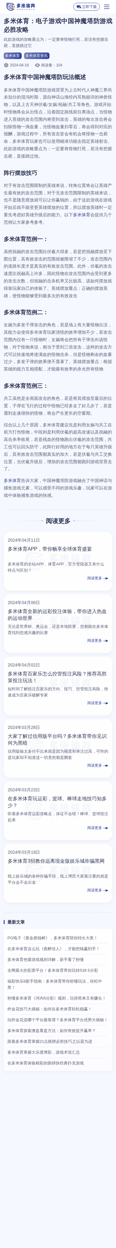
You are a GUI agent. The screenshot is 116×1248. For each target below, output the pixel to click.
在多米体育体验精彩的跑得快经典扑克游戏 (45, 1063)
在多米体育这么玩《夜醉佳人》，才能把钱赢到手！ (53, 948)
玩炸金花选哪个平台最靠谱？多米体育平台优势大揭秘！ (57, 1019)
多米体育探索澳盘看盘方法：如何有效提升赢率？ (51, 1030)
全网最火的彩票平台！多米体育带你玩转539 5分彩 (52, 970)
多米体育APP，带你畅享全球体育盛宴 (50, 549)
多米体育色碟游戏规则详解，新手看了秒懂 (45, 959)
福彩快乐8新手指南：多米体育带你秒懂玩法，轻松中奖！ (54, 984)
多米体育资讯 (36, 55)
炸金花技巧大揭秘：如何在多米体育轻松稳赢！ (49, 1009)
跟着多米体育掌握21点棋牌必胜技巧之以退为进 (49, 1041)
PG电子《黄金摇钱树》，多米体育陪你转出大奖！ (52, 938)
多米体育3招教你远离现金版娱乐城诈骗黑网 (56, 861)
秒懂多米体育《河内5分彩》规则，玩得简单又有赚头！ (56, 998)
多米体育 (12, 55)
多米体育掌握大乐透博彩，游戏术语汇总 (43, 1052)
